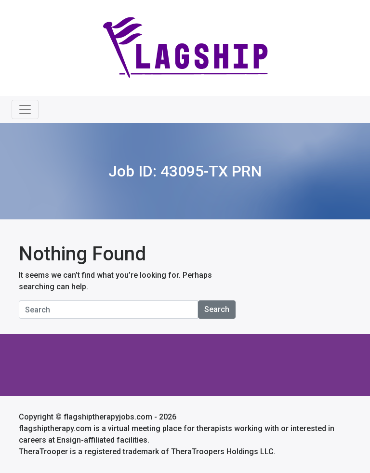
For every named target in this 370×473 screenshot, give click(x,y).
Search (216, 309)
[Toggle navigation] (25, 109)
